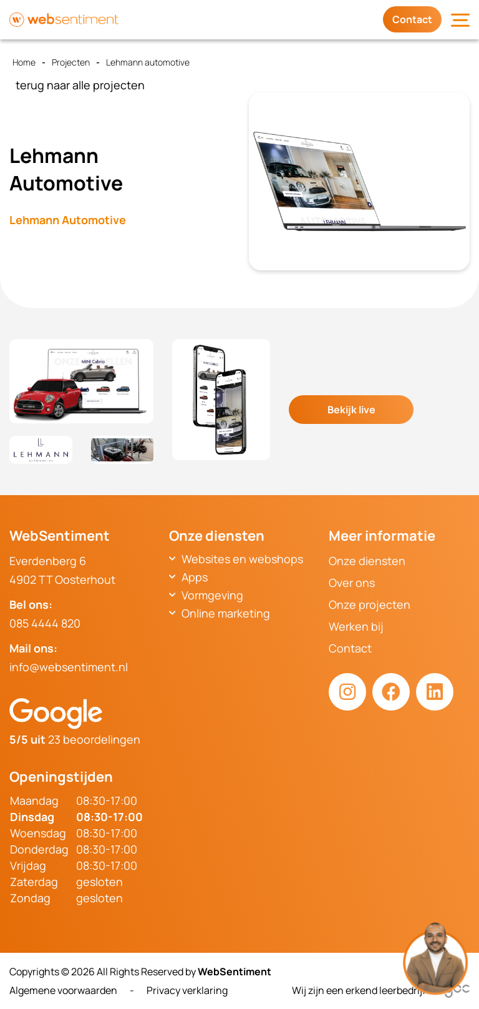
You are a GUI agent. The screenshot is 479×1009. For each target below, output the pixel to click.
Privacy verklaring (187, 990)
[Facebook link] (391, 692)
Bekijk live (351, 409)
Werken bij (356, 626)
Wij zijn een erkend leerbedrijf (381, 990)
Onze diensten (367, 560)
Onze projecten (369, 604)
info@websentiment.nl (68, 666)
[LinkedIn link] (434, 692)
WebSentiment (234, 971)
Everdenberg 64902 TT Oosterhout (62, 570)
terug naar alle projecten (80, 84)
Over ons (352, 582)
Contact (412, 19)
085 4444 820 (44, 623)
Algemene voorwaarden (63, 990)
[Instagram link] (347, 692)
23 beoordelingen (74, 739)
